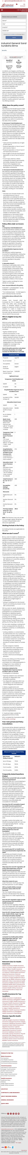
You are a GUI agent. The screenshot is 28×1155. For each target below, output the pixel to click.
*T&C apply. (18, 1142)
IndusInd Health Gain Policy (17, 986)
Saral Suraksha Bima (8, 989)
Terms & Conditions (11, 34)
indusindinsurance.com (7, 1129)
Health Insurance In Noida (17, 1010)
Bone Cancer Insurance (16, 1039)
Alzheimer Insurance (15, 1023)
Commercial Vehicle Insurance (9, 1063)
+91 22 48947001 (22, 10)
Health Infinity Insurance (7, 1085)
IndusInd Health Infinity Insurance (12, 988)
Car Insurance (5, 1058)
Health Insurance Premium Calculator (12, 970)
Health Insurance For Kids (16, 983)
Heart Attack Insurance (16, 1025)
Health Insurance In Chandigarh (11, 1011)
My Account (22, 5)
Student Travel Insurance (7, 1071)
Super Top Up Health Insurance (11, 979)
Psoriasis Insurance (15, 1028)
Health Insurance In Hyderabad (11, 998)
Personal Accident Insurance (11, 975)
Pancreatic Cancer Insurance (11, 1034)
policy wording (21, 1043)
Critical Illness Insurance (17, 972)
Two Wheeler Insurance (7, 1060)
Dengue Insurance (14, 1022)
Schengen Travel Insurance (8, 1069)
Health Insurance (7, 965)
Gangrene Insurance (8, 1037)
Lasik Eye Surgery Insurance (10, 1020)
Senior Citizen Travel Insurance (9, 1074)
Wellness (3, 1082)
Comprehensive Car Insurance (9, 1061)
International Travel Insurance (9, 1067)
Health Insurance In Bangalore (11, 999)
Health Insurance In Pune (10, 1005)
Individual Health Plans (9, 984)
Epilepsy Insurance (14, 1032)
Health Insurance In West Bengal (12, 1013)
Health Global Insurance (7, 1083)
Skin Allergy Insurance (15, 1035)
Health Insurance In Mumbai (16, 1003)
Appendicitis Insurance (9, 1030)
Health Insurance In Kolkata (12, 1005)
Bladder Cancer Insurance (10, 1040)
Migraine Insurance (8, 1027)
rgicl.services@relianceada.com (16, 1)
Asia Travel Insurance (6, 1072)
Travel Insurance (6, 1066)
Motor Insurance (6, 1056)
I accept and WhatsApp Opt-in (14, 34)
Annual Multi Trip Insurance (8, 1075)
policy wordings (10, 719)
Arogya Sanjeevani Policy (16, 977)
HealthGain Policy (5, 1080)
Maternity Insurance (8, 974)
